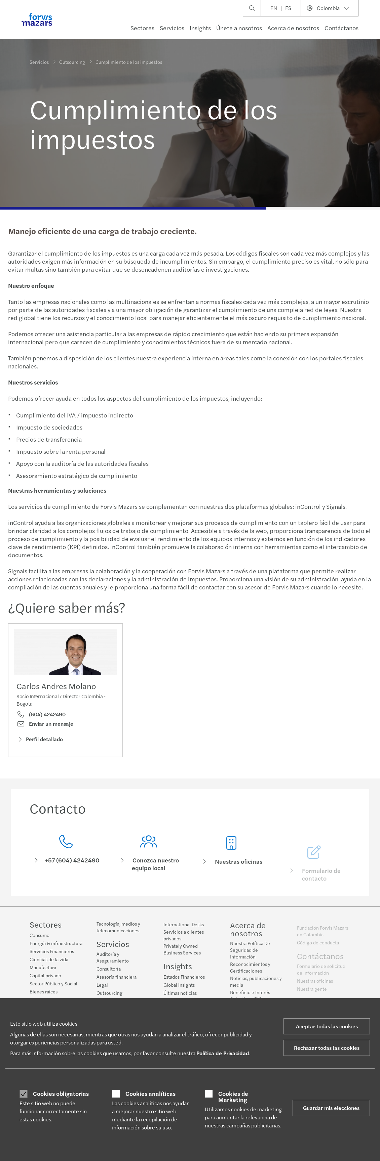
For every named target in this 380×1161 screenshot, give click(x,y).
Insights (200, 28)
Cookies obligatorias (61, 1093)
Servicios (172, 28)
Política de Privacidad (222, 1053)
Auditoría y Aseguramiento (113, 960)
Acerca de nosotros (293, 28)
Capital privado (45, 975)
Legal (102, 988)
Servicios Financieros (52, 951)
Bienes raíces (44, 991)
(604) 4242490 (41, 714)
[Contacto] (66, 861)
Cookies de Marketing (233, 1096)
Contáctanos (341, 28)
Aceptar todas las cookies (327, 1026)
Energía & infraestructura (56, 943)
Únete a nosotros (239, 28)
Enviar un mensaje (44, 724)
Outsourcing (72, 61)
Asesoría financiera (117, 980)
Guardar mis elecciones (331, 1108)
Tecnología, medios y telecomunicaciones (118, 930)
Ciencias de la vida (49, 959)
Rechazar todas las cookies (326, 1048)
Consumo (39, 935)
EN (273, 8)
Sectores (142, 28)
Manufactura (43, 967)
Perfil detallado (39, 740)
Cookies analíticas (150, 1093)
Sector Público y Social (53, 983)
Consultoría (109, 972)
